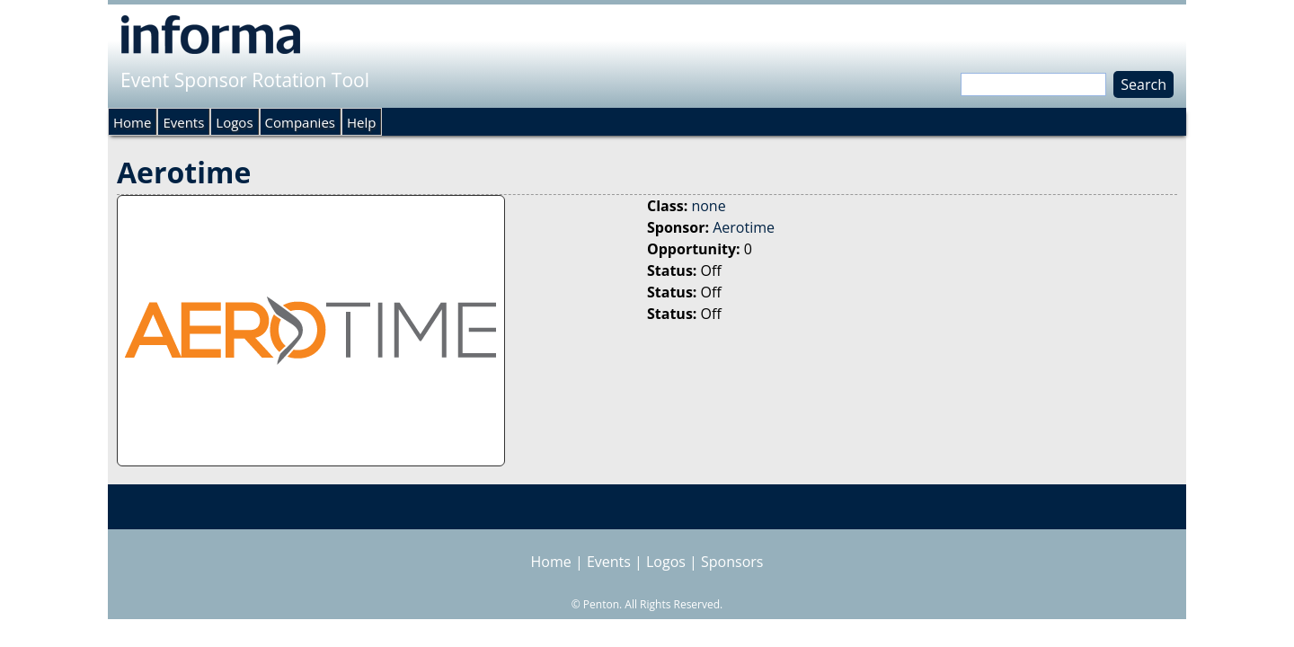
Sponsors (732, 562)
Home (132, 122)
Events (183, 122)
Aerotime (744, 227)
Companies (300, 122)
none (708, 206)
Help (361, 122)
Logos (234, 122)
